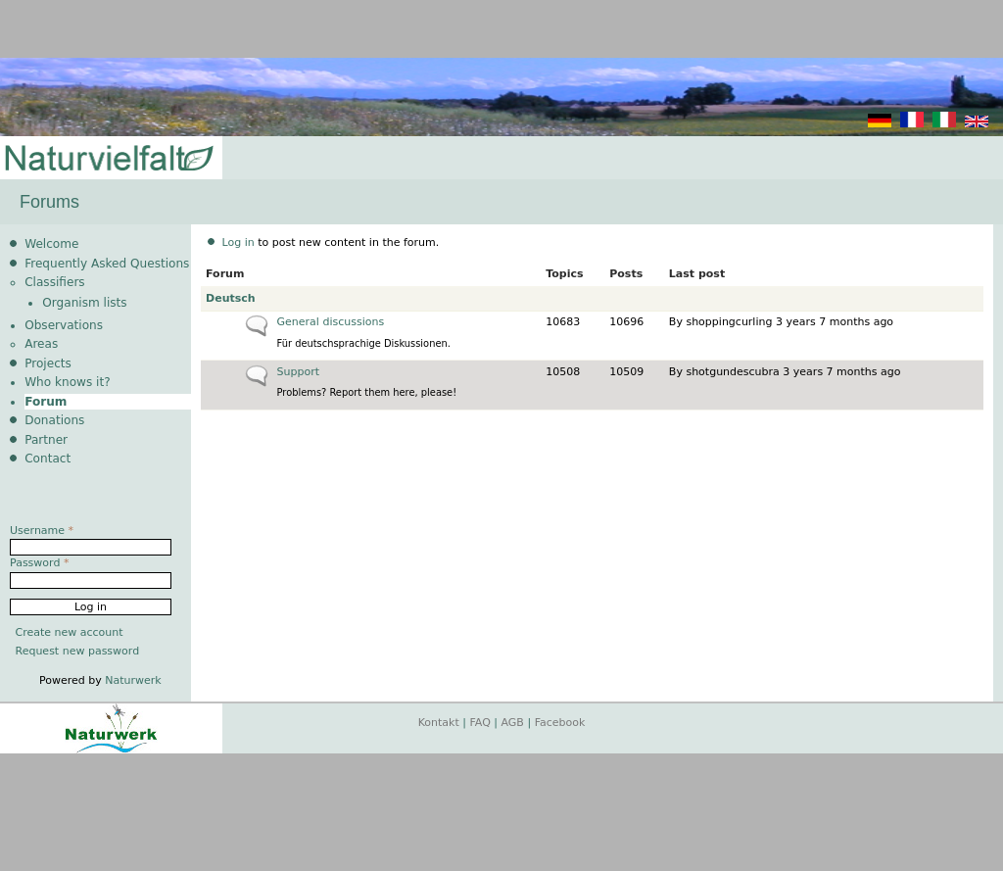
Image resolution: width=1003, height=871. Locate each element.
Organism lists (84, 303)
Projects (48, 363)
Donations (54, 420)
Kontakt (438, 722)
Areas (41, 344)
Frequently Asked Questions (106, 263)
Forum (45, 402)
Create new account (69, 632)
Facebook (560, 722)
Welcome (51, 244)
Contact (47, 458)
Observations (63, 325)
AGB (513, 722)
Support (298, 371)
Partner (46, 440)
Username (41, 530)
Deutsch (231, 298)
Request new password (78, 651)
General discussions (331, 321)
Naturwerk (133, 680)
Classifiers (54, 282)
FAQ (480, 722)
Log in (238, 242)
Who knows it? (67, 382)
